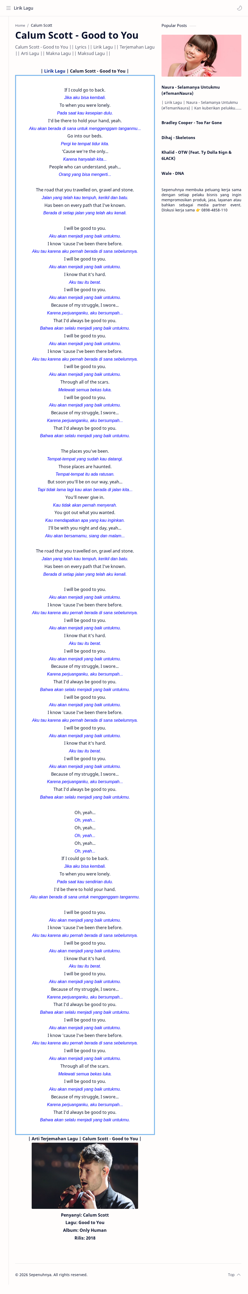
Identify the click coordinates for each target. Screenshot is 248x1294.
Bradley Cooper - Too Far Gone (192, 124)
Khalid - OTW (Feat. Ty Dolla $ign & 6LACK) (197, 157)
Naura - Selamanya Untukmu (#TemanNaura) (191, 91)
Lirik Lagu (24, 8)
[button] (239, 8)
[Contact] (9, 48)
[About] (9, 37)
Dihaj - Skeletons (178, 138)
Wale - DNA (173, 174)
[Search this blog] (110, 8)
